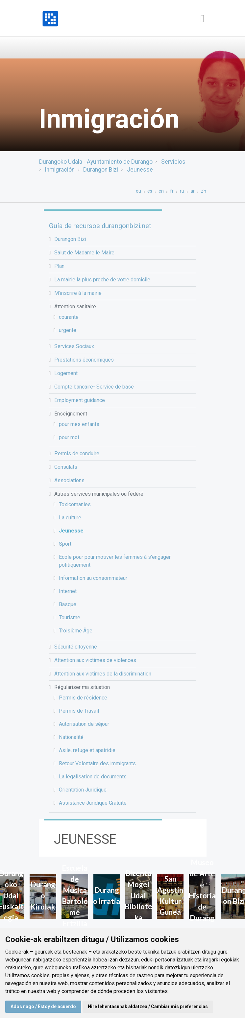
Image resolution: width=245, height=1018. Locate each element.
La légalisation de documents (93, 776)
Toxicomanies (75, 504)
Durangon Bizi (100, 169)
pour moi (69, 437)
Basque (67, 604)
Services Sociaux (74, 346)
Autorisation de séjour (84, 724)
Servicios (173, 161)
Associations (69, 480)
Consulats (65, 467)
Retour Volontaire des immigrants (97, 763)
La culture (70, 517)
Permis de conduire (76, 453)
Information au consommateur (93, 578)
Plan (59, 266)
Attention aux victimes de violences (95, 660)
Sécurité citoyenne (75, 647)
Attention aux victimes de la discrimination (102, 674)
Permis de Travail (79, 711)
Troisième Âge (75, 630)
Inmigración (60, 169)
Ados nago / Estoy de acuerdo (43, 1006)
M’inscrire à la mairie (78, 293)
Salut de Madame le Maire (84, 252)
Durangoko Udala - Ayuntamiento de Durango (96, 161)
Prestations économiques (84, 360)
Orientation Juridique (83, 790)
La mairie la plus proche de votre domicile (102, 279)
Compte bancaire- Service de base (94, 387)
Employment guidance (79, 400)
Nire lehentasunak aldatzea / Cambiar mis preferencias (148, 1006)
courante (69, 317)
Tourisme (69, 617)
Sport (65, 544)
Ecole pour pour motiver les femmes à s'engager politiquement (115, 561)
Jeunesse (140, 169)
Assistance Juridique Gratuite (93, 803)
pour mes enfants (79, 424)
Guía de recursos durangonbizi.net (100, 226)
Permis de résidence (83, 698)
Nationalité (71, 737)
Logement (66, 373)
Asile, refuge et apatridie (87, 750)
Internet (68, 591)
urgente (67, 330)
